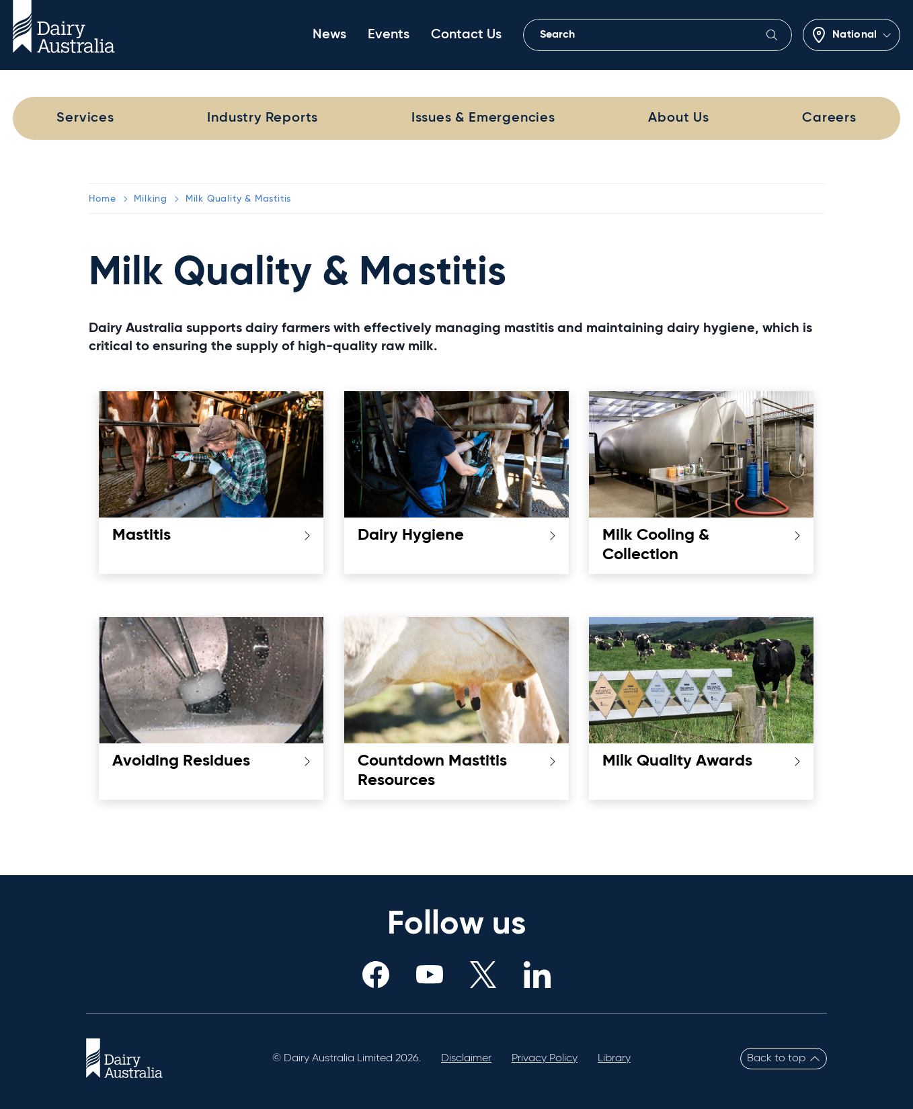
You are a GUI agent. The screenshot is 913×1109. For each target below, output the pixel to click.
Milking (150, 199)
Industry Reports (262, 118)
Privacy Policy (545, 1058)
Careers (829, 118)
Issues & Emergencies (483, 118)
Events (388, 35)
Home (102, 199)
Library (614, 1058)
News (329, 35)
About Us (678, 118)
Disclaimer (466, 1058)
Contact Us (466, 35)
